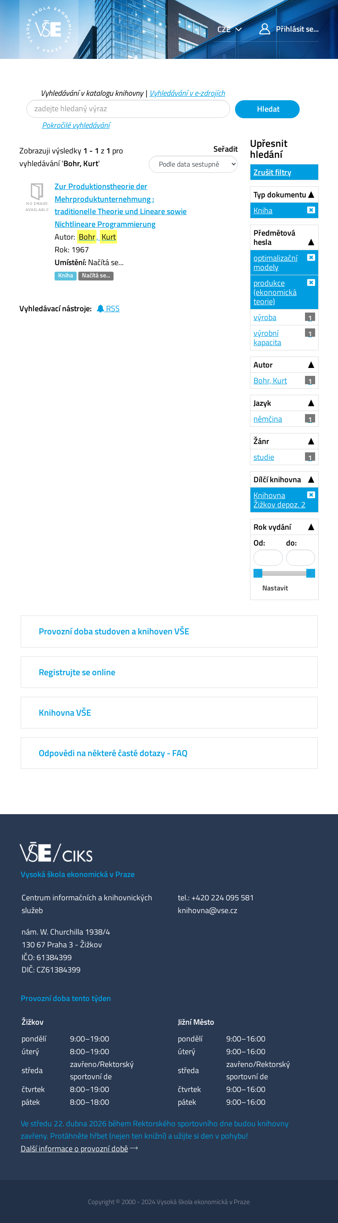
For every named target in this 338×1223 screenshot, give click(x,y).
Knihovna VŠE (65, 712)
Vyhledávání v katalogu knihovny (91, 93)
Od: (259, 542)
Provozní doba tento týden (66, 998)
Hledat (267, 109)
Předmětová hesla (274, 237)
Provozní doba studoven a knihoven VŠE (114, 631)
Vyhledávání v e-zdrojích (187, 93)
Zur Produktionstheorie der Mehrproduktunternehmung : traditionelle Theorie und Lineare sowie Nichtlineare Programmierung (121, 205)
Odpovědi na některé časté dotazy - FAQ (113, 753)
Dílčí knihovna (277, 479)
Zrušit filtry (272, 172)
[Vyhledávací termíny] (128, 109)
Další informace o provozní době (74, 1148)
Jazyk (262, 403)
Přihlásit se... (289, 29)
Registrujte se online (77, 672)
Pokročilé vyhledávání (76, 125)
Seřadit (225, 149)
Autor (263, 365)
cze (224, 29)
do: (291, 542)
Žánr (261, 441)
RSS (108, 308)
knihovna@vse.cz (207, 910)
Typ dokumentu (280, 194)
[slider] (258, 573)
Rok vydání (272, 527)
